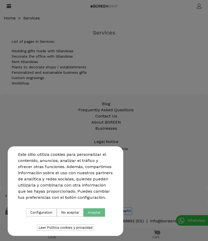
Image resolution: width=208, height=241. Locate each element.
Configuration (41, 212)
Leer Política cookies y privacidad (65, 227)
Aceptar (94, 212)
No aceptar (70, 212)
